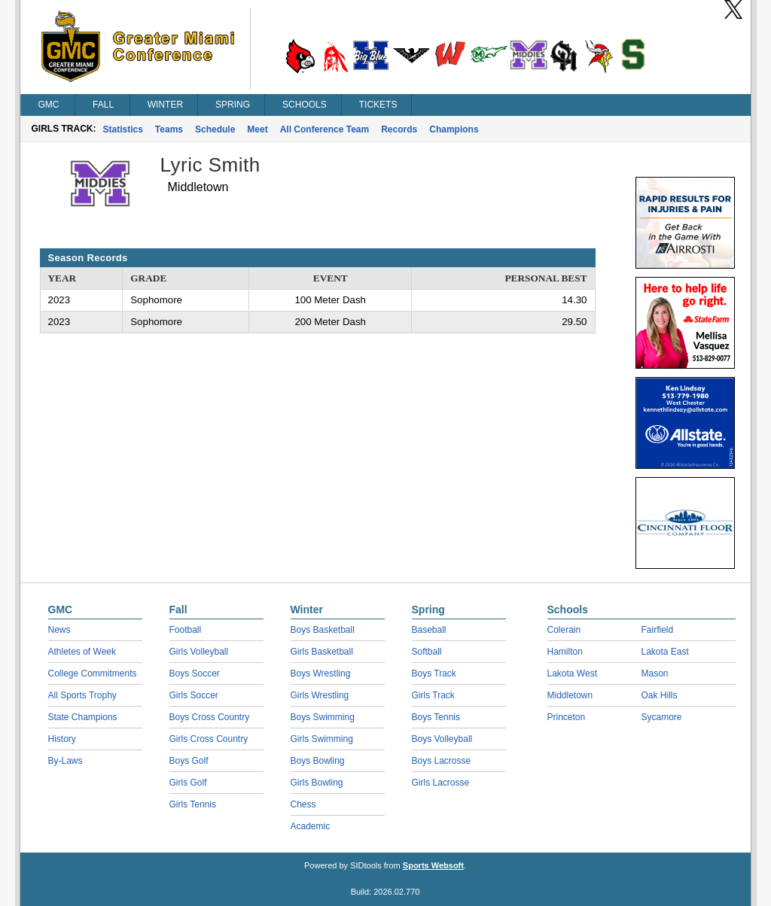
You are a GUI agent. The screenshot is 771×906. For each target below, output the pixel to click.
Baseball (429, 630)
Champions (453, 129)
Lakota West (572, 673)
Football (185, 630)
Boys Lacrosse (441, 761)
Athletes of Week (82, 651)
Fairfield (657, 630)
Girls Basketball (322, 651)
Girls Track (433, 695)
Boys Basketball (323, 630)
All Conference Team (324, 129)
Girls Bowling (317, 782)
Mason (655, 673)
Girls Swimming (322, 739)
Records (399, 129)
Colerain (564, 630)
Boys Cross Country (209, 717)
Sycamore (661, 717)
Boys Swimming (323, 717)
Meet (257, 129)
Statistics (123, 129)
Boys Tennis (436, 717)
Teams (169, 129)
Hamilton (565, 651)
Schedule (215, 129)
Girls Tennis (192, 804)
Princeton (566, 717)
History (62, 739)
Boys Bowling (318, 761)
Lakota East (665, 651)
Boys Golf (189, 761)
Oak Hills (659, 695)
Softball (427, 651)
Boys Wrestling (321, 673)
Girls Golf (188, 782)
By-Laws (65, 761)
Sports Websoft (433, 865)
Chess (303, 804)
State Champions (82, 717)
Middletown (570, 695)
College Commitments (92, 673)
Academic (311, 826)
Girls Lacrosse (441, 782)
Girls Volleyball (199, 651)
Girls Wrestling (320, 695)
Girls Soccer (193, 695)
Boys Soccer (194, 673)
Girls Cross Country (208, 739)
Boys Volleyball (442, 739)
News (59, 630)
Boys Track (434, 673)
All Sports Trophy (82, 695)
